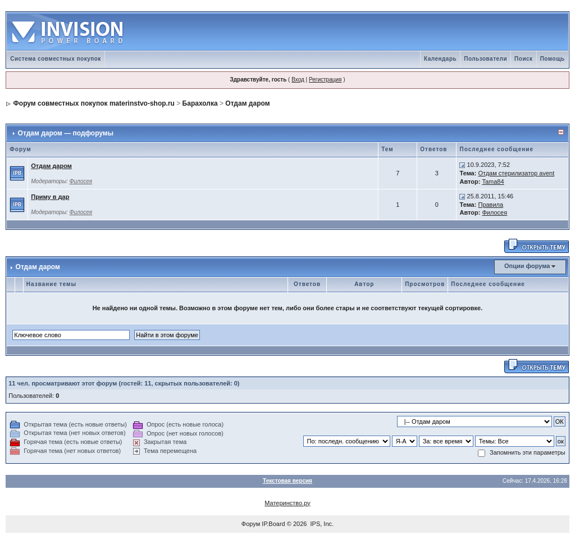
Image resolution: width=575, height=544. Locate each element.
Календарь (440, 59)
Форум (250, 523)
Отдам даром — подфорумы (65, 133)
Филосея (81, 181)
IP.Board (273, 523)
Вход (297, 79)
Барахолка (200, 103)
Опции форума (527, 265)
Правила (490, 204)
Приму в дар (50, 196)
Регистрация (325, 79)
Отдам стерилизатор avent (516, 173)
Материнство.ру (287, 503)
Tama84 (493, 181)
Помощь (552, 59)
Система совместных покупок (55, 59)
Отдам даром (247, 103)
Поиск (523, 59)
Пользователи (485, 59)
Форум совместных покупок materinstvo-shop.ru (94, 103)
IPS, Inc (321, 523)
